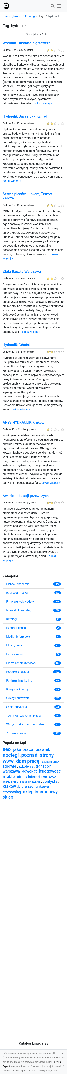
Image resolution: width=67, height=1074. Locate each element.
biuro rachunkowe (34, 786)
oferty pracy (11, 782)
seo (7, 749)
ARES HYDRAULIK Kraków (23, 422)
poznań (30, 755)
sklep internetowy (41, 791)
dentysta (50, 781)
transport (44, 766)
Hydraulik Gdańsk (17, 345)
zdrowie (10, 766)
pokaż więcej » (43, 103)
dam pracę (28, 761)
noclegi (11, 755)
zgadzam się (58, 1057)
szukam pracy (51, 761)
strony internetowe (32, 777)
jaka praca (23, 749)
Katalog (30, 16)
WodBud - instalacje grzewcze (27, 43)
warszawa (12, 771)
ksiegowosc (50, 771)
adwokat (30, 771)
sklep (8, 797)
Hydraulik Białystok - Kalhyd (25, 116)
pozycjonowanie (30, 782)
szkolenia (26, 766)
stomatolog (12, 792)
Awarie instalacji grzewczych (26, 496)
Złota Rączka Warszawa (22, 271)
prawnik (43, 749)
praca (53, 777)
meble (9, 776)
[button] (52, 6)
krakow (10, 786)
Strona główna (12, 16)
